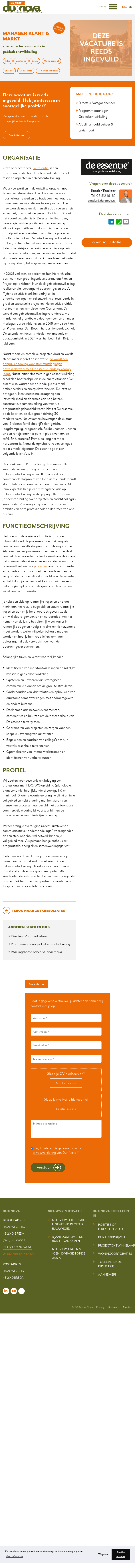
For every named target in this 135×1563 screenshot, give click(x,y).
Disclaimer (114, 1307)
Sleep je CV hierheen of (66, 1073)
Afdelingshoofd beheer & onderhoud (36, 952)
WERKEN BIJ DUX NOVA (19, 1254)
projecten (40, 566)
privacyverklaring (44, 1152)
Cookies (127, 1307)
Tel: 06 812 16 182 (103, 196)
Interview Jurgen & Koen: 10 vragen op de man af (68, 1253)
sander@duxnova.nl (102, 201)
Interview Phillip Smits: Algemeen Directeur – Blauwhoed (69, 1224)
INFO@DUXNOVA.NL (17, 1247)
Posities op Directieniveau (110, 1227)
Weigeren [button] (103, 1554)
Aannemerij (107, 1274)
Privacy (100, 1307)
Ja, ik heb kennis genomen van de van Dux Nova (57, 1150)
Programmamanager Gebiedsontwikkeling (40, 944)
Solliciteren (16, 135)
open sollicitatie (106, 242)
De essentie (41, 168)
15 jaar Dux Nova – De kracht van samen (67, 1239)
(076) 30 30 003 (14, 1240)
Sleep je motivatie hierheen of (66, 1099)
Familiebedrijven (111, 1237)
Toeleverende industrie (110, 1264)
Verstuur (44, 1167)
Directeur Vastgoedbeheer (96, 103)
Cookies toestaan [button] (120, 1554)
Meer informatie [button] (14, 1556)
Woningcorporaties (115, 1254)
